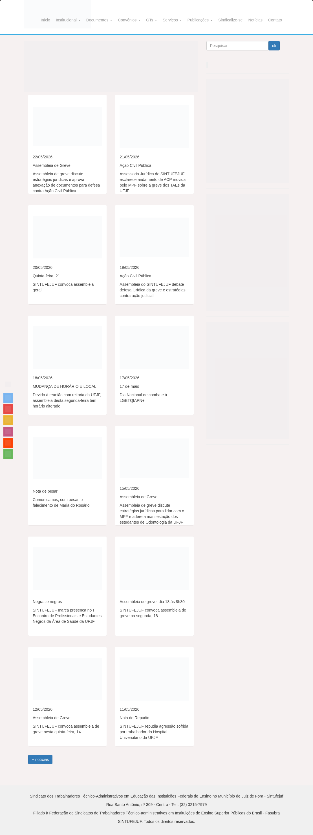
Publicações (200, 20)
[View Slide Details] (111, 66)
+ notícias (40, 759)
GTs (151, 20)
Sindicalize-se (230, 20)
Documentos (99, 20)
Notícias (255, 20)
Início (45, 20)
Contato (275, 20)
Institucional (68, 20)
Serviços (172, 20)
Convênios (129, 20)
